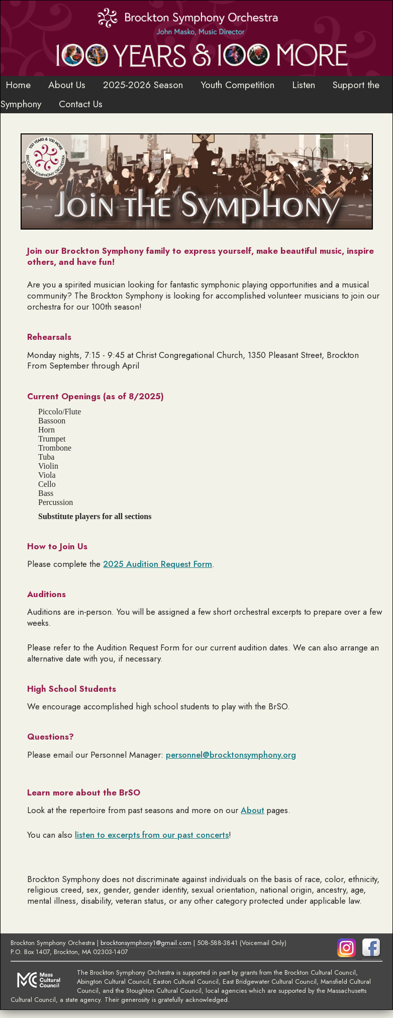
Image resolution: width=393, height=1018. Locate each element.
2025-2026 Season (143, 85)
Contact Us (81, 104)
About (252, 810)
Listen (303, 85)
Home (18, 85)
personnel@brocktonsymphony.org (231, 755)
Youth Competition (237, 85)
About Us (66, 85)
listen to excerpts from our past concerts (152, 835)
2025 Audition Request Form (157, 564)
